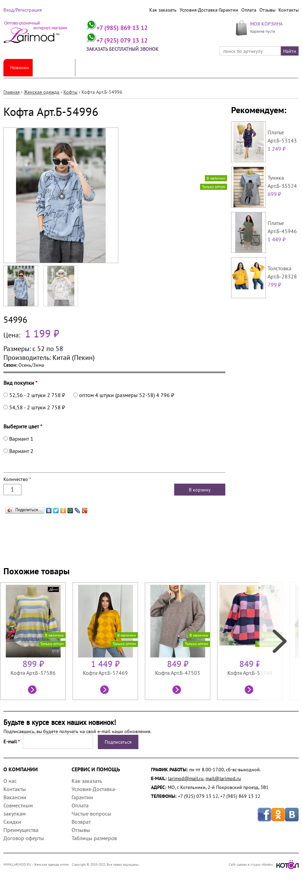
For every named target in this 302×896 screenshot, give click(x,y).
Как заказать (163, 10)
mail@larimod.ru (223, 778)
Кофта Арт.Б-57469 (105, 672)
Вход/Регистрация (22, 10)
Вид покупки (20, 382)
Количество (17, 479)
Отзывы (267, 10)
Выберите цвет (22, 426)
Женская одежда (54, 67)
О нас (10, 780)
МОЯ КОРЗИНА (266, 24)
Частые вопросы (91, 813)
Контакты (288, 10)
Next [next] (279, 641)
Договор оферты (23, 838)
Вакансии (14, 797)
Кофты (70, 92)
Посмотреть (33, 690)
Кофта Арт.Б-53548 (249, 672)
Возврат (81, 821)
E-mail (11, 742)
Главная (11, 92)
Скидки (12, 821)
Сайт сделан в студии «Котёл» (264, 864)
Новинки (19, 67)
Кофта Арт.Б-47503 (177, 672)
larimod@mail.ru (185, 778)
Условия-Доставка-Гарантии (209, 10)
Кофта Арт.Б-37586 (33, 672)
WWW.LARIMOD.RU (17, 864)
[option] (36, 641)
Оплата (248, 10)
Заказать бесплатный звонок (122, 49)
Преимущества (21, 829)
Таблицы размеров (94, 838)
